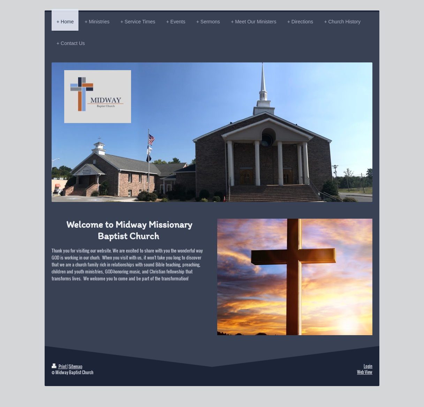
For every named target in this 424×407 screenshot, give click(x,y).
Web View (364, 372)
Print (59, 366)
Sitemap (75, 366)
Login (368, 366)
